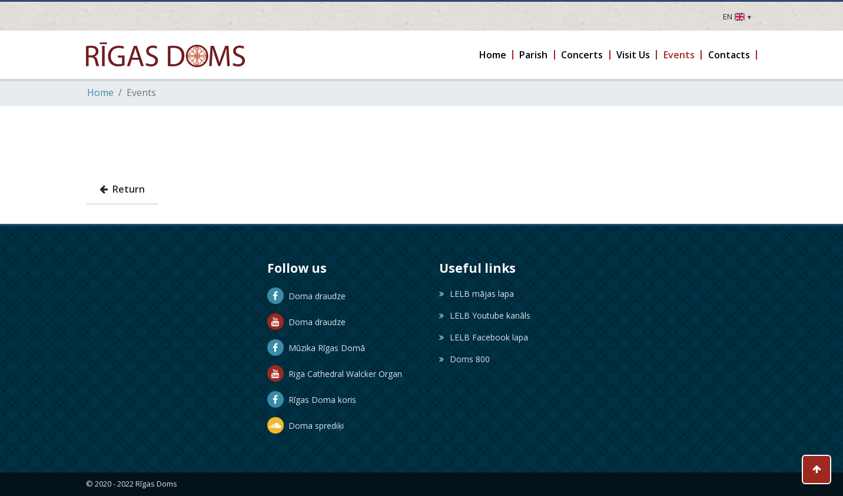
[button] (493, 54)
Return (122, 189)
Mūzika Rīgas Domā (316, 347)
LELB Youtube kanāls (484, 315)
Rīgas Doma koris (311, 399)
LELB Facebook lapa (483, 337)
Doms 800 (464, 359)
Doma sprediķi (305, 425)
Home (100, 92)
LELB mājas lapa (476, 293)
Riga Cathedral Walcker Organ (334, 373)
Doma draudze (306, 296)
